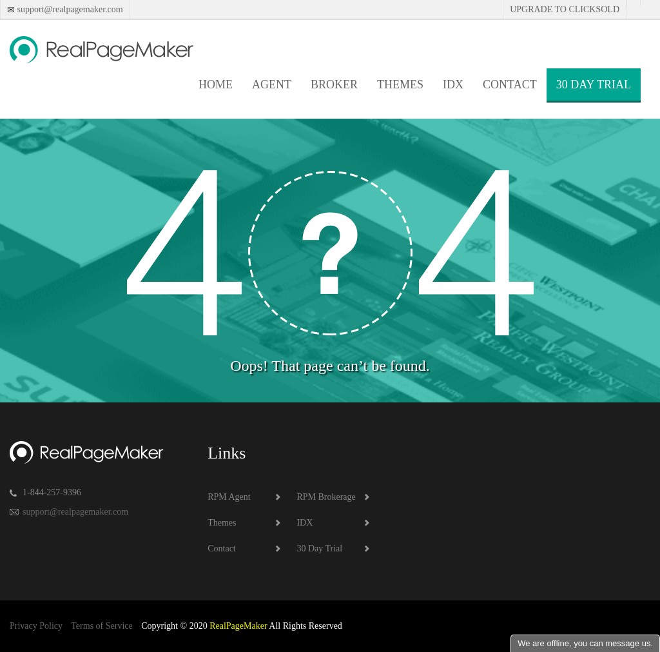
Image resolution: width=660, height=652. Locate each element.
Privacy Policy (36, 626)
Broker (334, 84)
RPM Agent (229, 497)
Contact (510, 84)
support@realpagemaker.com (69, 9)
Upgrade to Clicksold (564, 9)
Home (216, 84)
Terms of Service (101, 626)
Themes (400, 84)
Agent (271, 84)
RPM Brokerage (325, 497)
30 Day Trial (593, 84)
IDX (453, 84)
